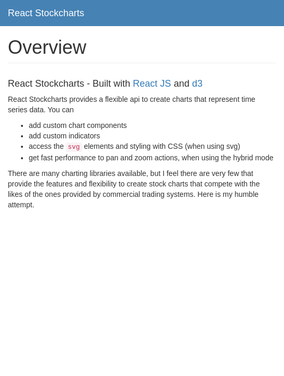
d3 (197, 83)
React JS (152, 83)
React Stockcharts (46, 13)
